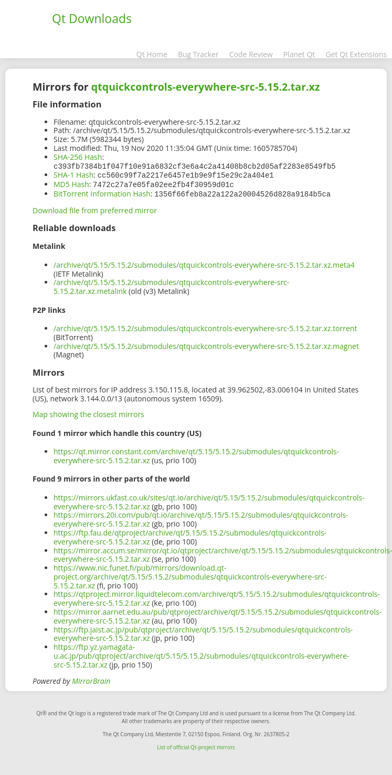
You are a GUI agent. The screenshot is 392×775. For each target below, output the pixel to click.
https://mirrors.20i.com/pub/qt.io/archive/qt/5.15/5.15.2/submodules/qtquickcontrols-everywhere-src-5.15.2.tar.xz (201, 517)
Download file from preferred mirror (95, 208)
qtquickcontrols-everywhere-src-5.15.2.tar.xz (205, 87)
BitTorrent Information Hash (102, 192)
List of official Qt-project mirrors (196, 745)
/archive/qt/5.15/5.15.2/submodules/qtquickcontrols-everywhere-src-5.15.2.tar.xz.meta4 (204, 263)
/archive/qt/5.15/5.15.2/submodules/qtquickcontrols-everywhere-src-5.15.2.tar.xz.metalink (171, 284)
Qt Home (151, 54)
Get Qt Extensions (356, 54)
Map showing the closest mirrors (88, 412)
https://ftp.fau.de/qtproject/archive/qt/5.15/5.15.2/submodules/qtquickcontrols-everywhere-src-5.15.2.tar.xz (190, 535)
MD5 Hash (71, 183)
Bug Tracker (198, 54)
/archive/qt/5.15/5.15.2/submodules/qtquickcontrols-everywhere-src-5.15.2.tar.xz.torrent (205, 326)
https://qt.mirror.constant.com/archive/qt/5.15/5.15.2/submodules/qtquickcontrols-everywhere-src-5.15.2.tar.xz (196, 453)
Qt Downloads (92, 18)
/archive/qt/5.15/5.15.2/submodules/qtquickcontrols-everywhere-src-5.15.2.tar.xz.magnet (206, 344)
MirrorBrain (91, 679)
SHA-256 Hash (78, 157)
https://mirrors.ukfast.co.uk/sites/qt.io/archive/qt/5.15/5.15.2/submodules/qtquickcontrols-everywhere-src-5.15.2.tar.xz (209, 499)
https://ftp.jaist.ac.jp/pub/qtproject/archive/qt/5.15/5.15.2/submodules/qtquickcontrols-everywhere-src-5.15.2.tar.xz (203, 632)
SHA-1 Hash (73, 174)
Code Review (251, 54)
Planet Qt (299, 54)
